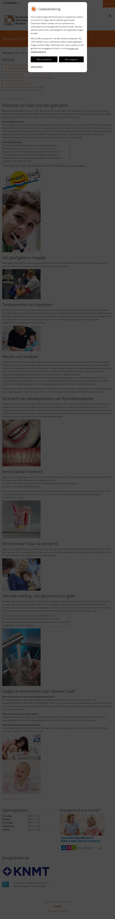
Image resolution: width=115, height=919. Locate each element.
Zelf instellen (37, 66)
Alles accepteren (44, 59)
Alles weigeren (71, 59)
